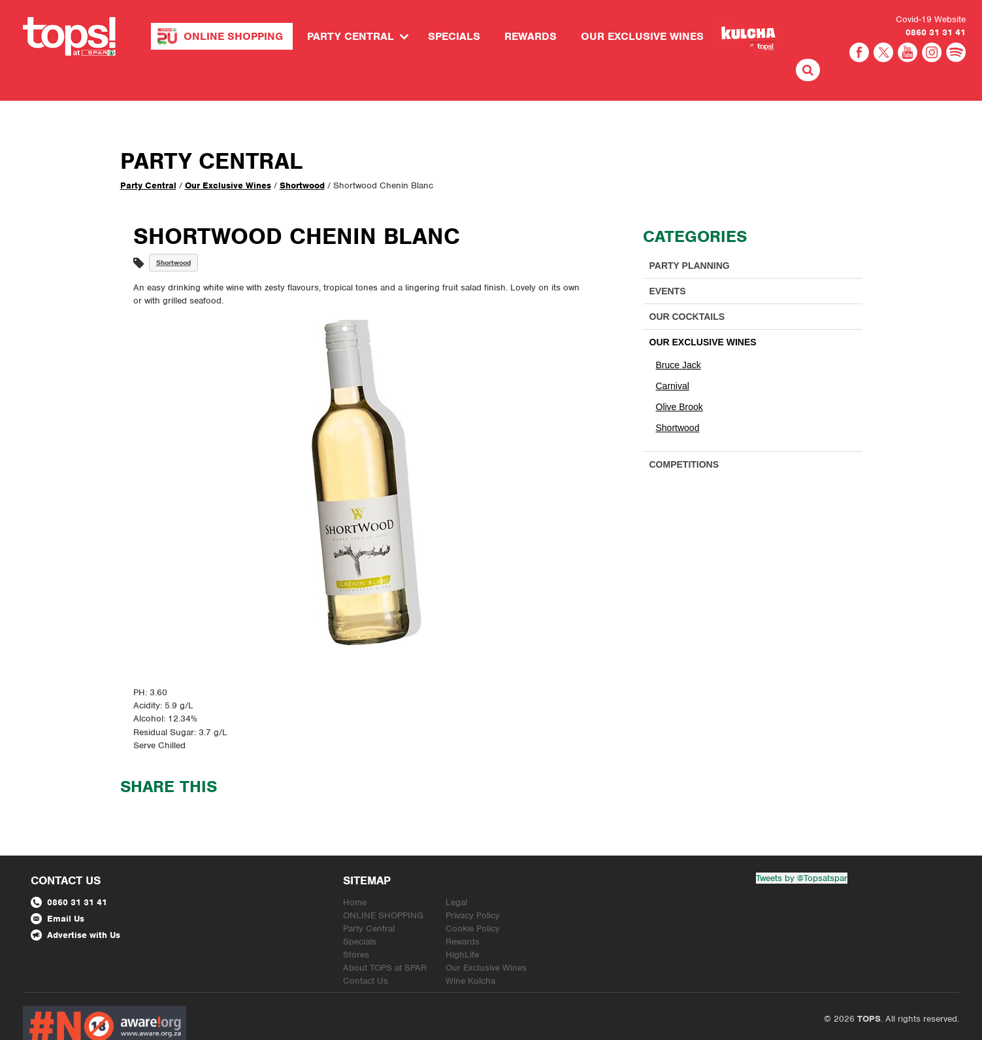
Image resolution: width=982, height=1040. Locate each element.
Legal (456, 873)
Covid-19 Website (931, 19)
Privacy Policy (473, 886)
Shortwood (302, 156)
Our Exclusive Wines (642, 36)
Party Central (350, 36)
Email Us (57, 889)
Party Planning (689, 237)
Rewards (530, 36)
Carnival (672, 357)
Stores (356, 925)
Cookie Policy (473, 899)
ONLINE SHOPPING (233, 36)
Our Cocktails (687, 288)
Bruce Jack (678, 336)
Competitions (684, 435)
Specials (454, 36)
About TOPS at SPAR (385, 939)
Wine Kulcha (470, 952)
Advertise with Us (75, 906)
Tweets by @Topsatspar (801, 849)
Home (355, 873)
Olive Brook (679, 378)
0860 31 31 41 (936, 32)
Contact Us (365, 952)
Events (667, 262)
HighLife (462, 925)
